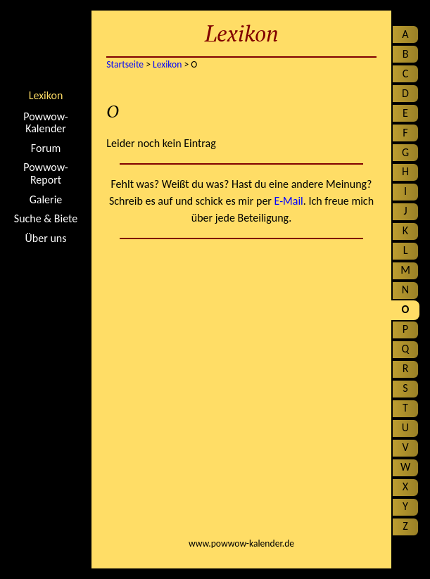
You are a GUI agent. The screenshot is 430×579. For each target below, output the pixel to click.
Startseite (46, 46)
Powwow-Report (45, 173)
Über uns (46, 238)
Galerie (46, 199)
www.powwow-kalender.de (241, 543)
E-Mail (288, 201)
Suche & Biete (45, 218)
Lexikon (46, 95)
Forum (46, 148)
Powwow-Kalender (45, 122)
